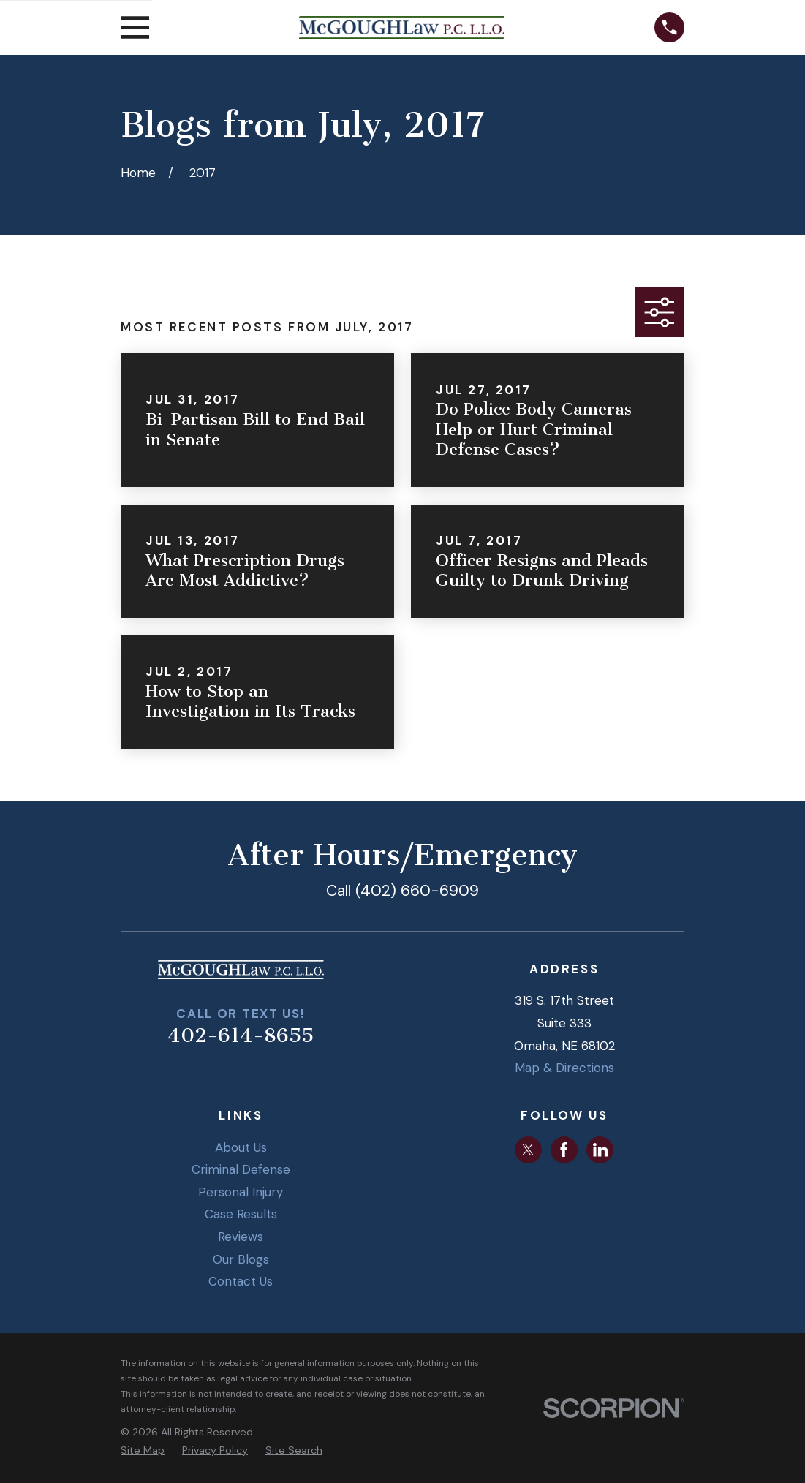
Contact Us (240, 1281)
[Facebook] (563, 1149)
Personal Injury (240, 1192)
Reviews (240, 1237)
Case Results (241, 1214)
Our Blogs (241, 1259)
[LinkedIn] (600, 1149)
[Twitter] (528, 1149)
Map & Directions (564, 1068)
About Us (241, 1147)
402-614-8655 (240, 1035)
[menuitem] (143, 1450)
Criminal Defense (241, 1169)
